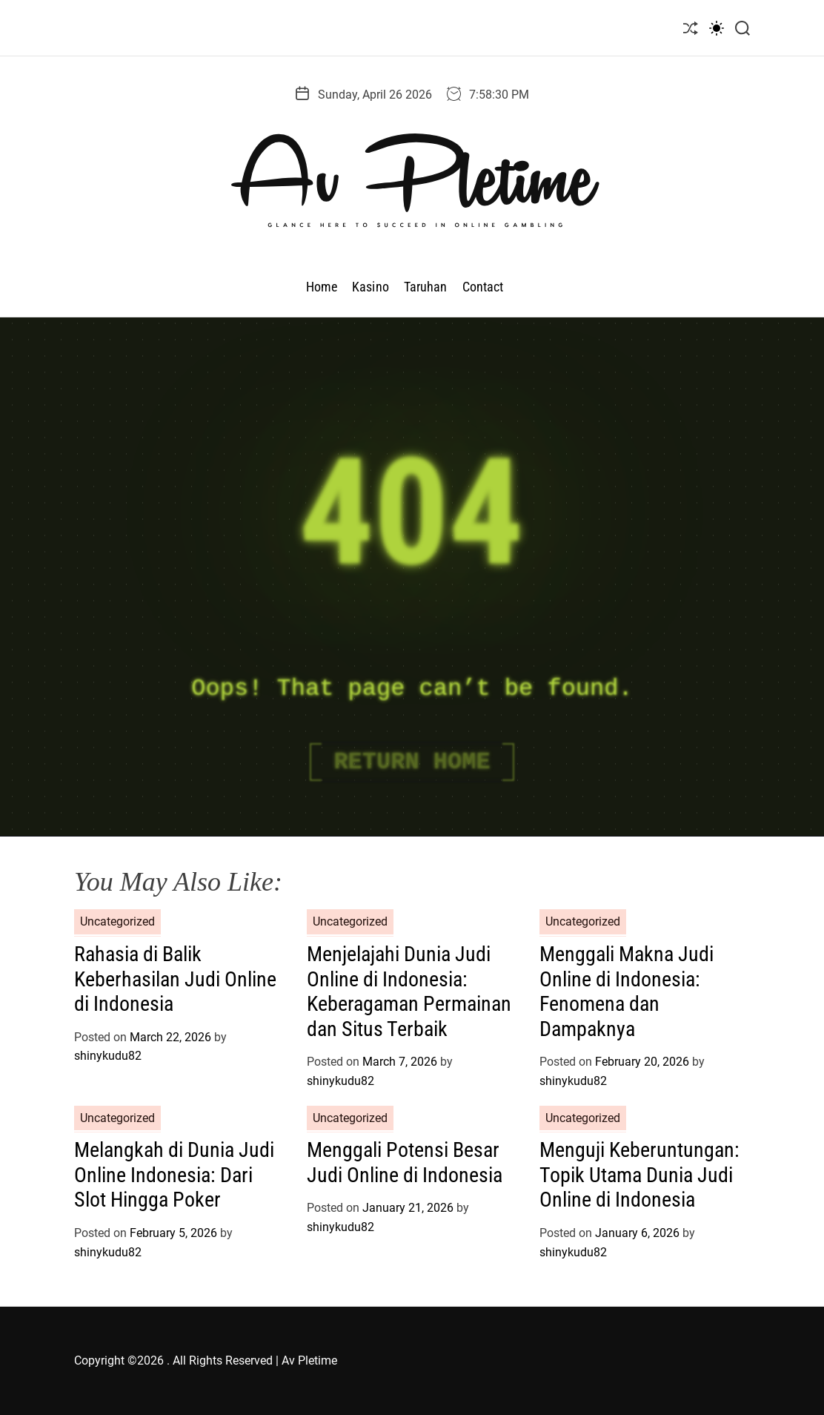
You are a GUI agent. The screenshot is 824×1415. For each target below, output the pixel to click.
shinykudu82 (108, 1056)
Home (321, 286)
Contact (483, 286)
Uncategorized (117, 921)
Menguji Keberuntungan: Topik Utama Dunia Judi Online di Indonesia (639, 1175)
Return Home (411, 762)
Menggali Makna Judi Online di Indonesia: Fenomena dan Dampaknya (626, 991)
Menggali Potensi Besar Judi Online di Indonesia (404, 1162)
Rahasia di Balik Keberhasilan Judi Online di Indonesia (175, 979)
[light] (716, 27)
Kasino (370, 286)
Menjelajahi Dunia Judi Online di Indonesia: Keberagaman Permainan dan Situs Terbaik (409, 991)
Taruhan (426, 286)
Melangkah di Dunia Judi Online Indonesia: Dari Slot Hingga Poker (174, 1175)
